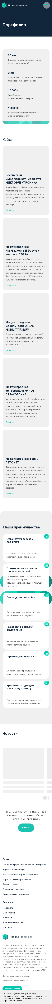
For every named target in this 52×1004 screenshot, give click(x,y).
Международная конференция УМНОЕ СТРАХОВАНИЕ (20, 390)
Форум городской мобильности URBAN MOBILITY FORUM (20, 325)
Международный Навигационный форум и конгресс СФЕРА (22, 250)
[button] (12, 989)
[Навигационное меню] (46, 5)
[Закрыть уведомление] (50, 992)
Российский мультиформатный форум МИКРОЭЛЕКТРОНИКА (23, 178)
